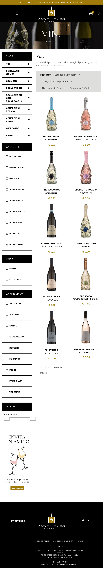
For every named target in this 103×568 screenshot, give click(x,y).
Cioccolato (16, 336)
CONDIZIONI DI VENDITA (63, 541)
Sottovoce (16, 279)
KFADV (64, 562)
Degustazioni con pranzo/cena (14, 98)
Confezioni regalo (13, 109)
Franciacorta (17, 167)
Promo (10, 135)
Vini (8, 64)
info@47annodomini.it (67, 555)
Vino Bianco (16, 189)
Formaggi (15, 359)
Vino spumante (18, 244)
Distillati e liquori (13, 72)
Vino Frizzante (18, 200)
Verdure (14, 392)
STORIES (20, 521)
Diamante (15, 268)
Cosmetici (12, 81)
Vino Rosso (16, 222)
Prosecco (15, 178)
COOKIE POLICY (43, 541)
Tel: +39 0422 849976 (49, 555)
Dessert (14, 348)
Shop (9, 56)
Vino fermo (16, 233)
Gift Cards (12, 128)
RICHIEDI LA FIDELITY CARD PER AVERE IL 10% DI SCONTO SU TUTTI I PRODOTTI (51, 2)
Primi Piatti (16, 381)
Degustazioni (14, 88)
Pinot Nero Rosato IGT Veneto (86, 351)
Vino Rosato (17, 211)
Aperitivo (15, 314)
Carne (13, 325)
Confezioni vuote (13, 119)
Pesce (12, 370)
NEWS (13, 521)
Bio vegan (15, 156)
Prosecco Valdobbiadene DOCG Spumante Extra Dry (85, 297)
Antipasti (15, 303)
